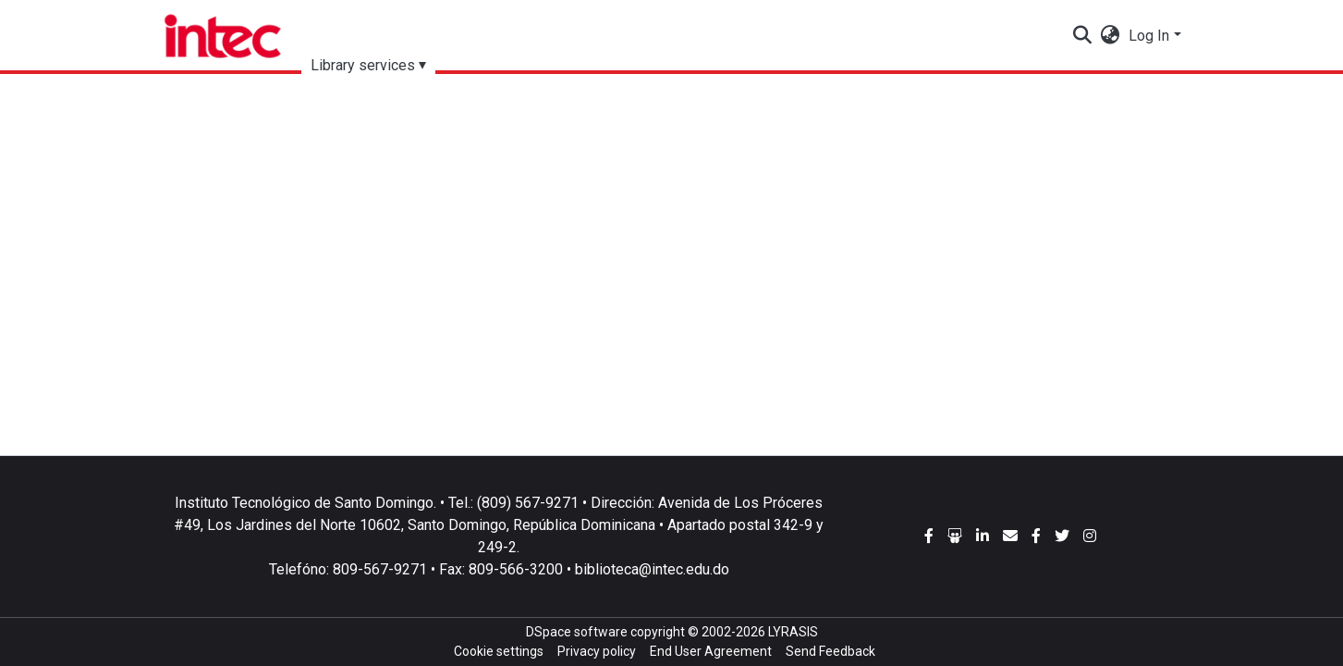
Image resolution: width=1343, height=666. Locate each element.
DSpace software (577, 631)
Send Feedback (830, 651)
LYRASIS (793, 631)
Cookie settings (498, 651)
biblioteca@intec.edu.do (652, 569)
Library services (363, 65)
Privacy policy (596, 651)
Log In (1149, 35)
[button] (1109, 36)
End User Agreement (711, 651)
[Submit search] (1081, 36)
